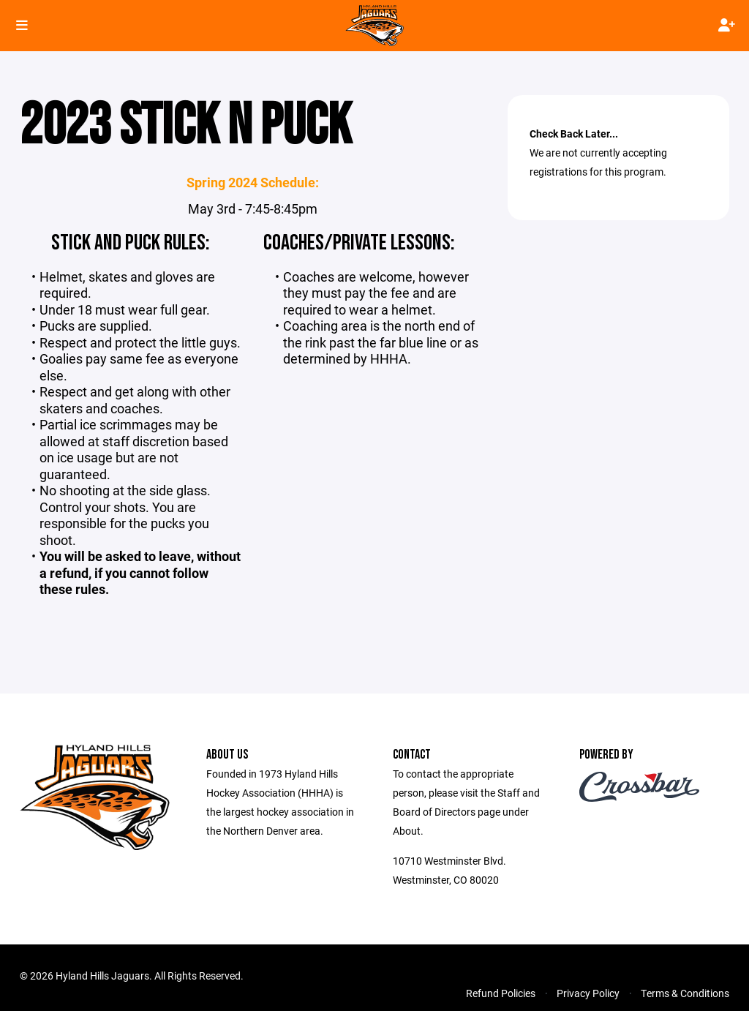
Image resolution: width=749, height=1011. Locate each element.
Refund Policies (500, 993)
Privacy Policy (588, 993)
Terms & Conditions (685, 993)
